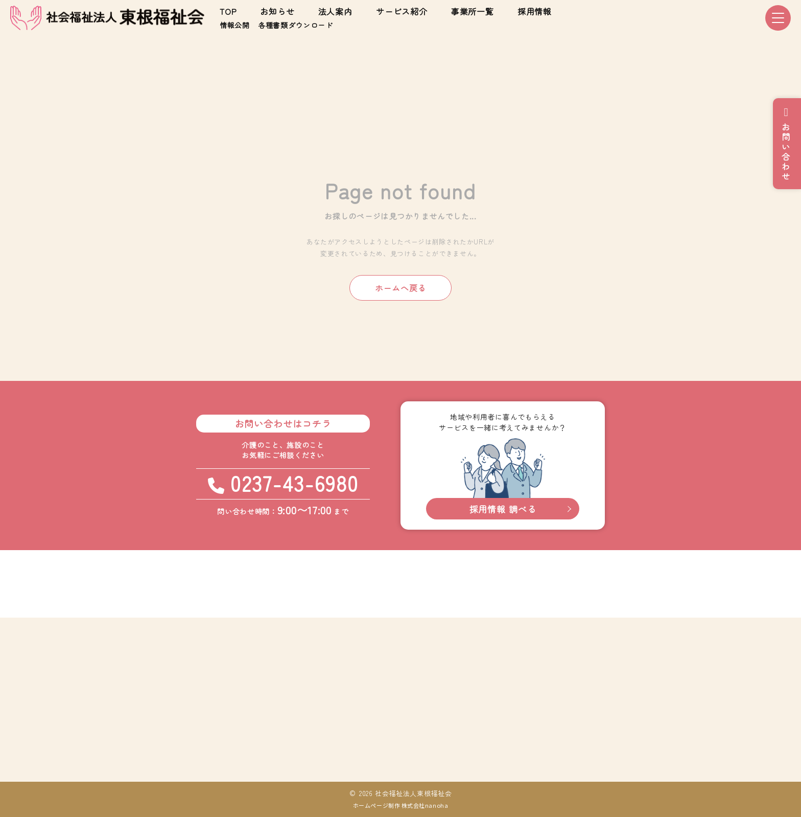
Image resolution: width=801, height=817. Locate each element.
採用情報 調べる (502, 509)
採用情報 (534, 11)
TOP (228, 11)
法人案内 (335, 11)
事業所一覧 (472, 11)
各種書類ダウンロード (295, 25)
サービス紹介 (402, 11)
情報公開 (235, 25)
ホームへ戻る (401, 288)
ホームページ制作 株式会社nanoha (400, 805)
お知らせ (277, 11)
